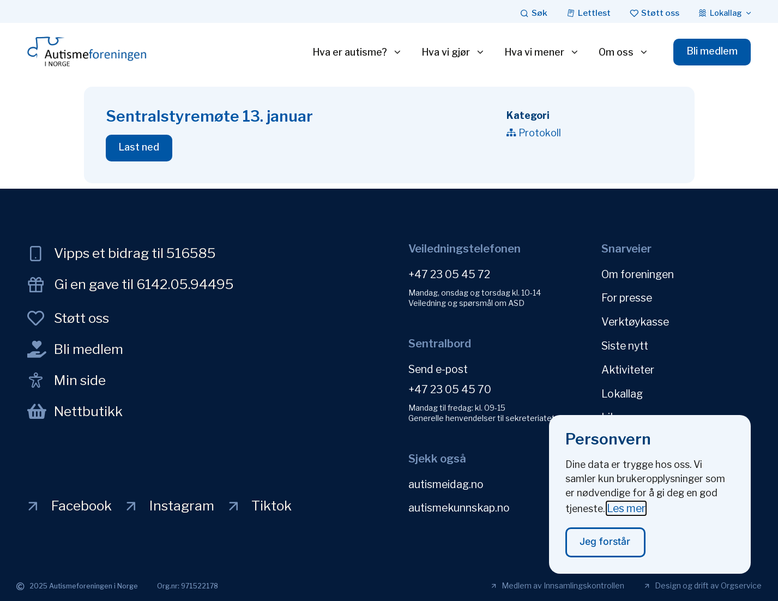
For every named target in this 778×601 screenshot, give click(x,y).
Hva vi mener (540, 52)
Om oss (622, 52)
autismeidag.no (446, 483)
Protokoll (539, 133)
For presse (626, 296)
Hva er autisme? (356, 52)
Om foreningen (637, 273)
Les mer (626, 507)
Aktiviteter (627, 363)
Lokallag (622, 385)
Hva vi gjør (452, 52)
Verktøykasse (635, 318)
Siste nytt (624, 340)
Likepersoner (633, 407)
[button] (140, 148)
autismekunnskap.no (459, 506)
